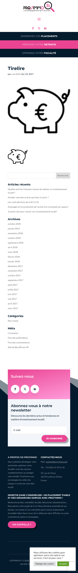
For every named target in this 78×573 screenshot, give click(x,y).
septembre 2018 (15, 242)
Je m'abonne (54, 438)
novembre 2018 (15, 233)
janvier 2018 (14, 261)
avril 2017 (12, 303)
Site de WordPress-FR (18, 347)
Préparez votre (39, 44)
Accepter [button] (63, 564)
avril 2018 (12, 247)
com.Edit (15, 74)
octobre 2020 (14, 224)
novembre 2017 (15, 270)
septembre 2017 (15, 280)
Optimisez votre (39, 53)
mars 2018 (13, 252)
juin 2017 (12, 294)
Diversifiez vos (39, 36)
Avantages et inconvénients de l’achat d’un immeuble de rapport (38, 207)
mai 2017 (12, 299)
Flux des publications (18, 337)
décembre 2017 (15, 266)
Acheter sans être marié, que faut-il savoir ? (28, 197)
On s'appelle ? (21, 524)
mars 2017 (13, 308)
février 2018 (14, 256)
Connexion (13, 333)
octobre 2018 (14, 238)
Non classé (13, 320)
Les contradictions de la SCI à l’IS (23, 202)
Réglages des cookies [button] (44, 564)
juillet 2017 (13, 289)
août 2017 (12, 285)
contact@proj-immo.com (56, 462)
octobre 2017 (14, 275)
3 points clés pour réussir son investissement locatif (32, 211)
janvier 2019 (14, 228)
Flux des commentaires (19, 342)
